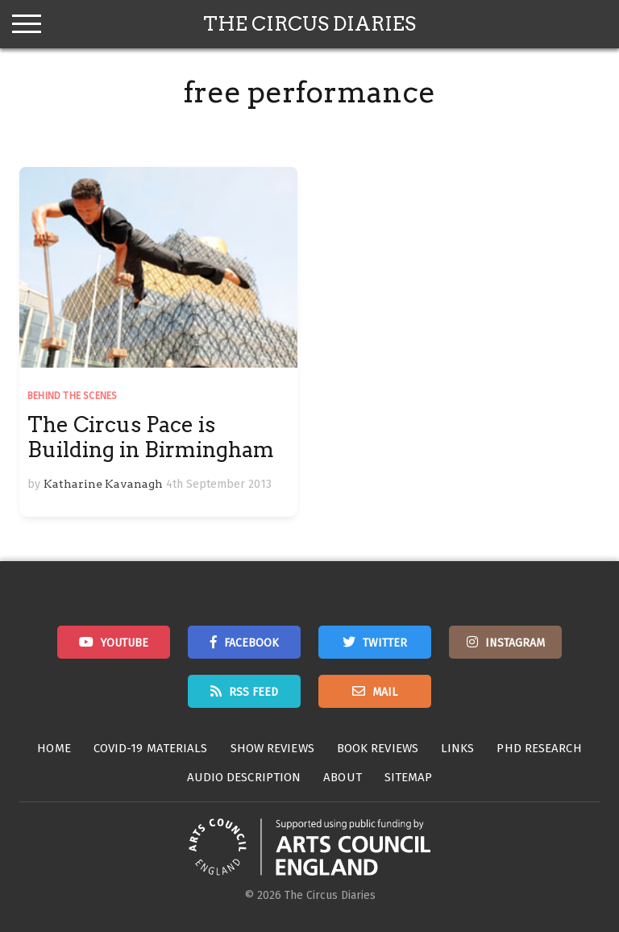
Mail (384, 692)
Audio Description (244, 777)
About (342, 777)
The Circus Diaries (309, 23)
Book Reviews (377, 748)
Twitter (385, 643)
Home (53, 748)
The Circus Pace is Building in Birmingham (150, 437)
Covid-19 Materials (150, 748)
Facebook (251, 643)
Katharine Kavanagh (103, 483)
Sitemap (408, 777)
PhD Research (538, 748)
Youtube (124, 643)
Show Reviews (272, 748)
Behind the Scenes (72, 396)
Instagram (515, 643)
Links (458, 748)
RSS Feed (253, 692)
